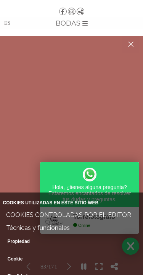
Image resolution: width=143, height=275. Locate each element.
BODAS (72, 23)
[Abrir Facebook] (63, 11)
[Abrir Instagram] (72, 11)
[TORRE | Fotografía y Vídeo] (71, 3)
